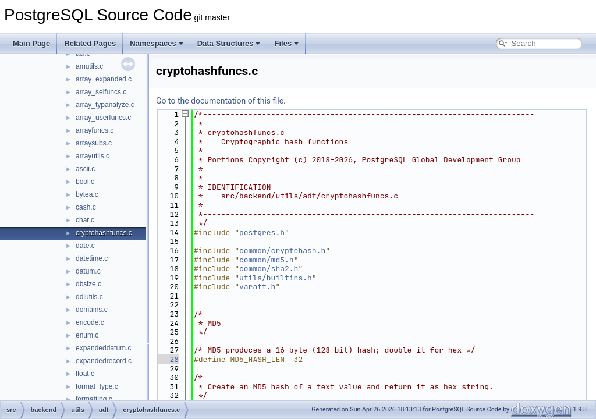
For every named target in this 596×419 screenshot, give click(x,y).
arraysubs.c (94, 143)
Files (286, 43)
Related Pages (90, 43)
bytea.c (87, 194)
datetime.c (92, 258)
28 (167, 359)
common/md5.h (266, 260)
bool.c (85, 181)
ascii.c (85, 169)
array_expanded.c (104, 79)
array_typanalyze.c (105, 105)
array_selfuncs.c (101, 92)
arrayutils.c (92, 156)
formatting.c (94, 399)
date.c (85, 246)
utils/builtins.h (275, 278)
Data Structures (229, 43)
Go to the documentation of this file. (221, 100)
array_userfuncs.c (103, 117)
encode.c (90, 322)
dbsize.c (88, 284)
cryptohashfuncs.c (104, 233)
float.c (85, 374)
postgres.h (262, 232)
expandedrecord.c (104, 361)
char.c (85, 220)
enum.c (87, 335)
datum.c (88, 271)
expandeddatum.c (103, 348)
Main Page (31, 43)
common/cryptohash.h (282, 250)
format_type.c (97, 386)
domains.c (92, 310)
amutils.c (89, 66)
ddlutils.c (89, 297)
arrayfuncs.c (94, 130)
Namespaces (156, 43)
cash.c (86, 207)
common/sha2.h (268, 269)
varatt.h (257, 287)
